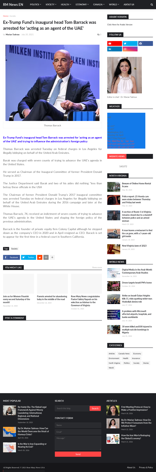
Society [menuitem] (50, 4)
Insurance (136, 358)
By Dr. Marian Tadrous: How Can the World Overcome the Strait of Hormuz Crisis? (33, 431)
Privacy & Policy (146, 467)
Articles (112, 353)
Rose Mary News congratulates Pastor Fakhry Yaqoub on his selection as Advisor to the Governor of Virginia (85, 301)
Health (125, 358)
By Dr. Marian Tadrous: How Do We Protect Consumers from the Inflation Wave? (136, 423)
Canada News (124, 353)
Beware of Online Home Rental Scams (136, 185)
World (111, 368)
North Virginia (114, 363)
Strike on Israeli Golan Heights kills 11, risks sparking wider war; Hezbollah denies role (137, 298)
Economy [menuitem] (81, 4)
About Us (131, 467)
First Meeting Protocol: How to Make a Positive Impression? (135, 408)
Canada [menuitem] (98, 4)
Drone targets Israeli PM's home (137, 282)
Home (5, 16)
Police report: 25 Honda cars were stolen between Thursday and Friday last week (136, 199)
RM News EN (13, 4)
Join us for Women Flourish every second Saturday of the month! (16, 299)
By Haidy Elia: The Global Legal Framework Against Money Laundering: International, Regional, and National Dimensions (32, 413)
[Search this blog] (72, 408)
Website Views (116, 156)
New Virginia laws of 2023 (134, 245)
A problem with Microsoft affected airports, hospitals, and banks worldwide (136, 314)
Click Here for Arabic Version (119, 24)
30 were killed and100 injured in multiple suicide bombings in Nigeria (137, 329)
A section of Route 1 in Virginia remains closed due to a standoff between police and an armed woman (137, 216)
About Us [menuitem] (129, 4)
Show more (97, 267)
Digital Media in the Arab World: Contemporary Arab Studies (137, 271)
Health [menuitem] (65, 4)
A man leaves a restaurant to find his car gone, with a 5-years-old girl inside (137, 233)
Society (13, 16)
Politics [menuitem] (34, 4)
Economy (137, 353)
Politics (127, 363)
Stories (146, 363)
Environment (114, 358)
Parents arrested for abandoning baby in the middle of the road (52, 298)
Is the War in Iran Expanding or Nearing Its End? (32, 445)
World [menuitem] (113, 4)
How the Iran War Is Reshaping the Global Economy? (135, 437)
